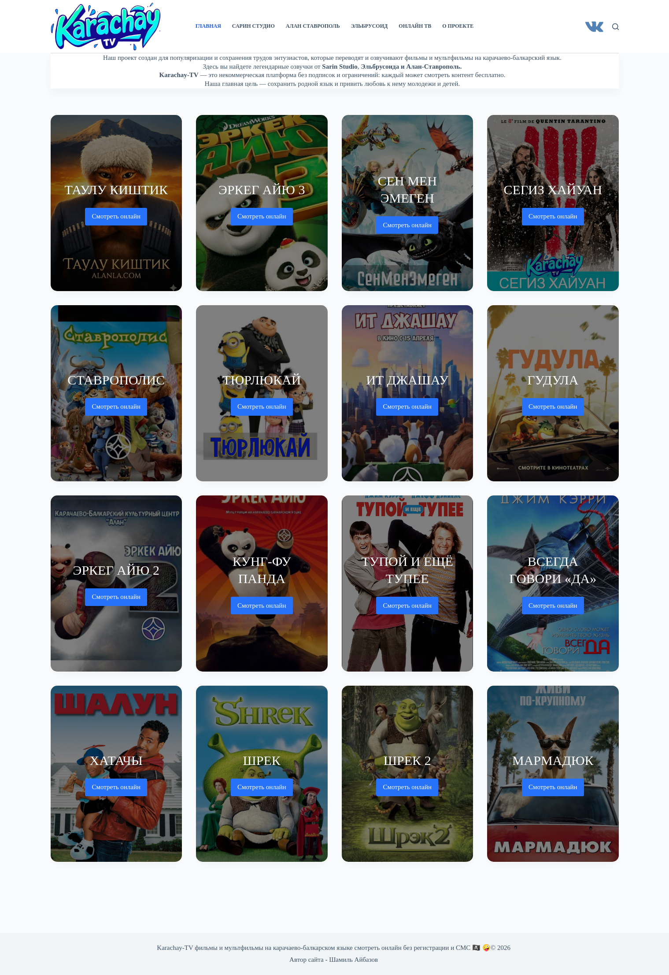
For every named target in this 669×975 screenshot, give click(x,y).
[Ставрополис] (116, 393)
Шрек (262, 760)
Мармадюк (553, 760)
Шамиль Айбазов (353, 959)
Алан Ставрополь (313, 26)
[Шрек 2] (407, 774)
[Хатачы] (116, 774)
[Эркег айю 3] (262, 203)
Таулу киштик (116, 189)
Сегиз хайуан (552, 189)
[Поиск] (615, 26)
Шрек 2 (407, 760)
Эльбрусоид (369, 26)
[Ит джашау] (407, 393)
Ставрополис (116, 380)
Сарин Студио (253, 26)
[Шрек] (262, 774)
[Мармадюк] (553, 774)
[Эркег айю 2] (116, 583)
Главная (208, 26)
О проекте (457, 26)
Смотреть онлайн (116, 219)
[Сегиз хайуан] (553, 203)
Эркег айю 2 (116, 570)
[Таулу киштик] (116, 203)
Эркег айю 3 (261, 189)
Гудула (552, 380)
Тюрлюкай (261, 380)
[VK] (594, 27)
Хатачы (116, 760)
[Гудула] (553, 393)
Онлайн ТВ (415, 26)
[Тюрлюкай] (262, 393)
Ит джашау (407, 380)
